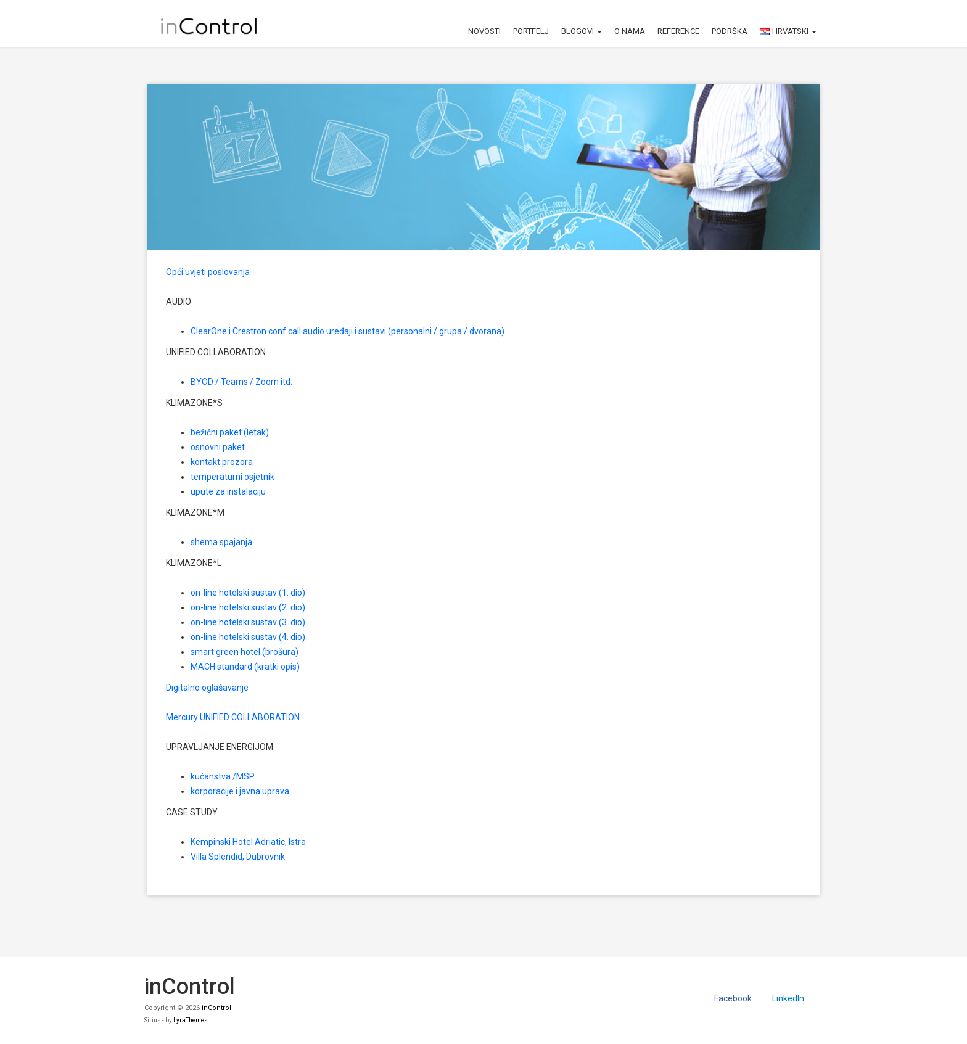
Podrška (729, 31)
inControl (216, 1008)
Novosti (484, 31)
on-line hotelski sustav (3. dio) (248, 622)
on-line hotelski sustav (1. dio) (248, 593)
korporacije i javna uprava (240, 791)
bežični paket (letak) (230, 432)
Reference (678, 31)
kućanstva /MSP (223, 776)
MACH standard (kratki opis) (245, 667)
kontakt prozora (222, 462)
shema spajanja (221, 542)
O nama (629, 31)
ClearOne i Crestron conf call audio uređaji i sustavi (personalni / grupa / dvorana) (347, 331)
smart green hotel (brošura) (244, 652)
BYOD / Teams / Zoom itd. (241, 382)
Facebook (733, 998)
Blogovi (581, 31)
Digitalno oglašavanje (207, 688)
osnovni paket (218, 447)
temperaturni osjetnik (232, 477)
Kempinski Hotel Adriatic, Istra (248, 842)
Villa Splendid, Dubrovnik (238, 856)
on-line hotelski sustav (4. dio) (248, 637)
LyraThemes (190, 1020)
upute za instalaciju (228, 491)
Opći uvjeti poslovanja (208, 272)
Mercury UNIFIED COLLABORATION (233, 717)
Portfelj (531, 31)
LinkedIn (788, 998)
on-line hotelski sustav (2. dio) (248, 607)
